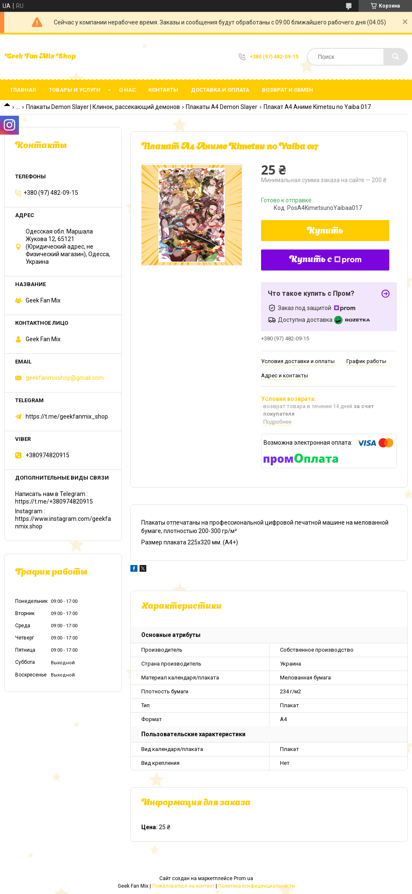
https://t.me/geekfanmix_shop (67, 416)
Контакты (163, 90)
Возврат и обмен (287, 90)
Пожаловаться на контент (183, 886)
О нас (127, 90)
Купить (325, 231)
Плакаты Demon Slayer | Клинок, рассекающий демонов (103, 106)
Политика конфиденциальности (256, 886)
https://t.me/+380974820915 (54, 501)
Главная (23, 90)
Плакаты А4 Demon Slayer (221, 106)
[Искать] (395, 57)
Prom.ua (243, 878)
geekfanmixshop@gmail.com (65, 377)
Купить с (325, 260)
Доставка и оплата (220, 90)
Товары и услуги (74, 90)
